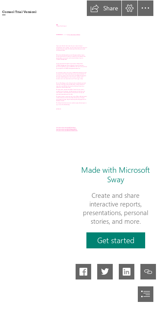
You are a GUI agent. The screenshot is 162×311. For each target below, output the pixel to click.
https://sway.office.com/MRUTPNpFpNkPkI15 (66, 129)
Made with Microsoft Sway (115, 174)
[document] (81, 155)
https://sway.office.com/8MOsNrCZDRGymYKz (66, 130)
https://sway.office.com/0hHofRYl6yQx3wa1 (66, 127)
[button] (104, 8)
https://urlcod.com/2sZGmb (73, 34)
